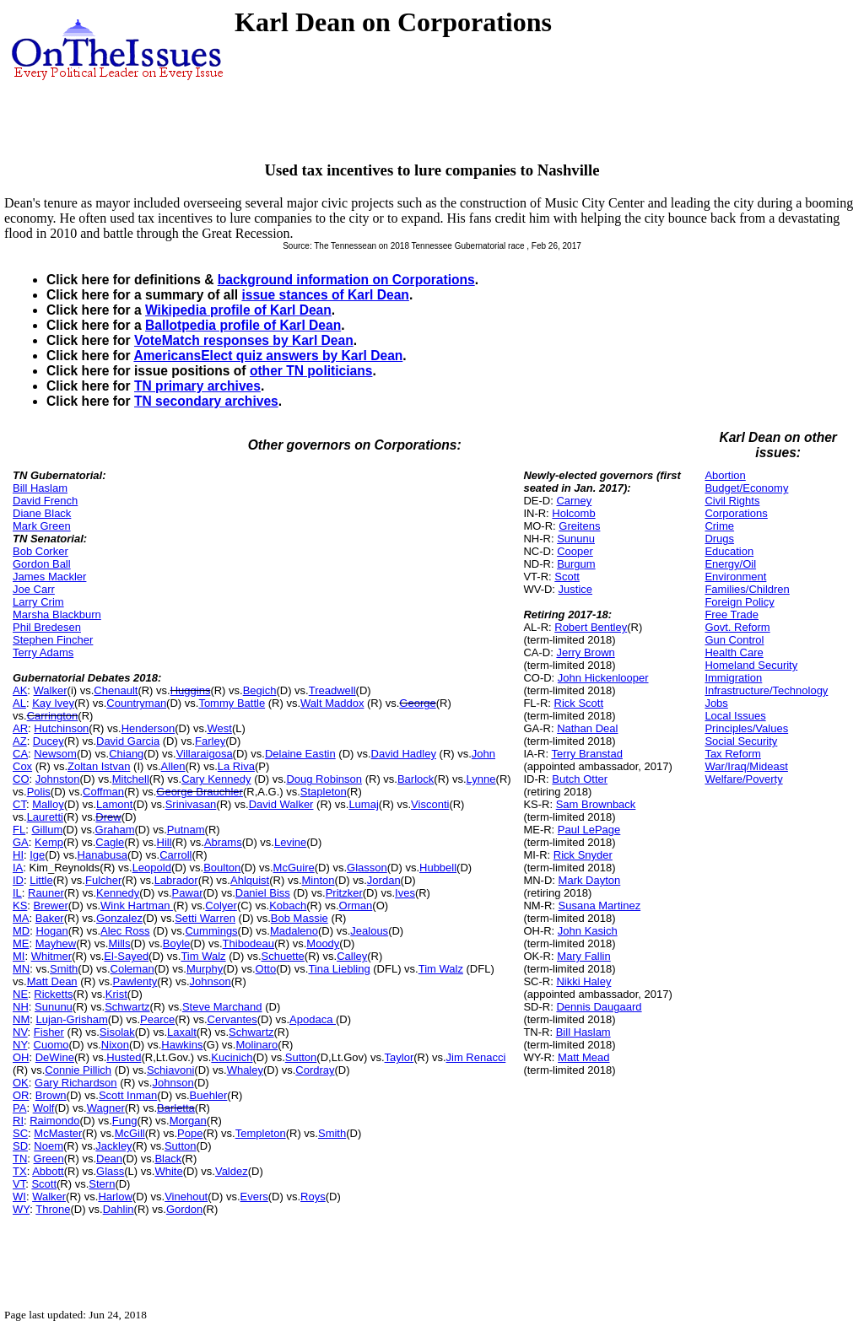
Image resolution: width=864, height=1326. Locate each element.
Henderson (149, 728)
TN (20, 1158)
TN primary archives (197, 386)
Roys (313, 1196)
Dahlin (118, 1209)
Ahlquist (249, 880)
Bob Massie (299, 918)
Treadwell (332, 690)
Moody (322, 943)
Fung (125, 1120)
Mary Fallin (584, 956)
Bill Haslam (40, 488)
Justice (575, 589)
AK (20, 690)
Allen (173, 766)
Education (729, 551)
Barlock (415, 779)
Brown (51, 1095)
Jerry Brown (585, 652)
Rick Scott (579, 703)
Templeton (260, 1133)
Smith (64, 968)
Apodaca (312, 1019)
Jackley (113, 1146)
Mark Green (42, 526)
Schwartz (127, 1006)
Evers (254, 1196)
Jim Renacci (476, 1057)
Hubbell (437, 867)
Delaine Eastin (300, 753)
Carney (573, 500)
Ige (37, 855)
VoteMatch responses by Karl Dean (244, 340)
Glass (110, 1171)
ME (21, 943)
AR (20, 728)
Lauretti (45, 817)
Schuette (283, 956)
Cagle (109, 842)
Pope (189, 1133)
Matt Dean (52, 981)
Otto (266, 968)
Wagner (106, 1108)
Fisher (49, 1032)
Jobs (716, 703)
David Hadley (403, 753)
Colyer (221, 905)
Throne (52, 1209)
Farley (210, 741)
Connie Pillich (78, 1070)
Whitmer (51, 956)
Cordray (314, 1070)
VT (19, 1184)
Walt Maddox (332, 703)
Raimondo (54, 1120)
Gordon (184, 1209)
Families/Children (747, 589)
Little (41, 880)
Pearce (157, 1019)
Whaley (245, 1070)
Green (49, 1158)
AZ (20, 741)
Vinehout (186, 1196)
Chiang (126, 753)
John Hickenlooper (603, 677)
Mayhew (55, 943)
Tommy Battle (231, 703)
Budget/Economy (746, 488)
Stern (102, 1184)
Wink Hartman (136, 905)
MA (21, 918)
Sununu (54, 1006)
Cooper (575, 551)
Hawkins (181, 1044)
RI (18, 1120)
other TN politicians (311, 371)
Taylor (399, 1057)
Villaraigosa (204, 753)
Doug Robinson (324, 779)
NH (21, 1006)
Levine (290, 842)
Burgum (576, 564)
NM (21, 1019)
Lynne (481, 779)
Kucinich (231, 1057)
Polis (39, 791)
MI (18, 956)
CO (21, 779)
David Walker (281, 804)
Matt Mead (583, 1057)
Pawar (187, 893)
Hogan (51, 930)
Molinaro (256, 1044)
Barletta (176, 1108)
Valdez (231, 1171)
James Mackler (49, 576)
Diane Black (42, 513)
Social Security (741, 741)
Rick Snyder (583, 855)
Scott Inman (128, 1095)
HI (18, 855)
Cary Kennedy (216, 779)
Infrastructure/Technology (766, 690)
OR (21, 1095)
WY (21, 1209)
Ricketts (53, 994)
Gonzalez (119, 918)
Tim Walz (203, 956)
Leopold (151, 867)
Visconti (430, 804)
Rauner (46, 893)
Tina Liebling (339, 968)
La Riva (236, 766)
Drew (108, 817)
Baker (49, 918)
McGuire (294, 867)
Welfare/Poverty (743, 779)
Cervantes (232, 1019)
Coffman (103, 791)
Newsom (55, 753)
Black (167, 1158)
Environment (735, 576)
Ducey (48, 741)
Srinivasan (191, 804)
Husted (123, 1057)
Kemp (49, 842)
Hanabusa (102, 855)
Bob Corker (40, 551)
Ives (405, 893)
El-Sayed (126, 956)
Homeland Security (751, 665)
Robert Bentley (590, 627)
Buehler (209, 1095)
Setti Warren (205, 918)
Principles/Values (746, 728)
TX (20, 1171)
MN (21, 968)
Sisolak (117, 1032)
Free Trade (732, 614)
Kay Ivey (53, 703)
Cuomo (51, 1044)
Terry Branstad (587, 753)
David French (45, 500)
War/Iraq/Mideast (746, 766)
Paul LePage (589, 829)
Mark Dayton (590, 880)
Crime (719, 526)
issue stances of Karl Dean (324, 295)
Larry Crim (38, 602)
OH (21, 1057)
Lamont (114, 804)
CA (20, 753)
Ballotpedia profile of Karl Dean (243, 325)
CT (19, 804)
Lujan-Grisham (71, 1019)
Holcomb (573, 513)
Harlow (115, 1196)
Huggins (190, 690)
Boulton (221, 867)
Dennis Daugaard (598, 1006)
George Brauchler (199, 791)
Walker (51, 690)
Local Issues (735, 715)
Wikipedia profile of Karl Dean (238, 310)
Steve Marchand (222, 1006)
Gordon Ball (42, 564)
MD (21, 930)
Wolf (44, 1108)
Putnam (186, 829)
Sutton (301, 1057)
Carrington (52, 715)
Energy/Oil (730, 564)
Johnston (57, 779)
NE (20, 994)
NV (20, 1032)
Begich (260, 690)
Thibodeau (248, 943)
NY (20, 1044)
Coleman (132, 968)
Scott (44, 1184)
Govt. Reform (737, 627)
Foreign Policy (739, 602)
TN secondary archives (206, 401)
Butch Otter (580, 779)
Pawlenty (135, 981)
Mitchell (130, 779)
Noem (48, 1146)
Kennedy (117, 893)
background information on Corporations (346, 279)
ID (18, 880)
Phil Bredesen (47, 627)
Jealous (369, 930)
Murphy (204, 968)
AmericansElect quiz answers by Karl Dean (267, 355)
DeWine (54, 1057)
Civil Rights (732, 500)
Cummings (211, 930)
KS (20, 905)
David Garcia (127, 741)
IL (17, 893)
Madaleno (294, 930)
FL (19, 829)
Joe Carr (34, 589)
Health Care (734, 652)
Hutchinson (61, 728)
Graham (115, 829)
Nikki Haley (583, 981)
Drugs (719, 538)
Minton (318, 880)
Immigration (733, 677)
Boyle (177, 943)
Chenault (116, 690)
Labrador (176, 880)
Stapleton (323, 791)
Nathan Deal (587, 728)
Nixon (115, 1044)
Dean (109, 1158)
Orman (356, 905)
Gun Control (734, 639)
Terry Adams (43, 652)
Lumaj (363, 804)
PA (19, 1108)
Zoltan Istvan (99, 766)
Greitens (579, 526)
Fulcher (103, 880)
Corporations (736, 513)
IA (18, 867)
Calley (352, 956)
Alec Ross (125, 930)
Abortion (725, 475)
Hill (164, 842)
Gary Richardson (76, 1082)
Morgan (188, 1120)
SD (20, 1146)
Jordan (384, 880)
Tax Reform (732, 753)
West (220, 728)
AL (19, 703)
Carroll (175, 855)
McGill (130, 1133)
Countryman (136, 703)
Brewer (51, 905)
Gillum (46, 829)
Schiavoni (170, 1070)
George (417, 703)
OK (21, 1082)
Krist (116, 994)
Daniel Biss (262, 893)
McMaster (58, 1133)
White (168, 1171)
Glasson (367, 867)
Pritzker (344, 893)
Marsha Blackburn (57, 614)
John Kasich (588, 930)
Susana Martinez (600, 905)
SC (20, 1133)
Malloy (48, 804)
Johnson (210, 981)
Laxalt (182, 1032)
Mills (119, 943)
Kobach (287, 905)
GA (21, 842)
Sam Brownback (596, 804)
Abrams (223, 842)
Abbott (48, 1171)
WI (19, 1196)
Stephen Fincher (53, 639)
